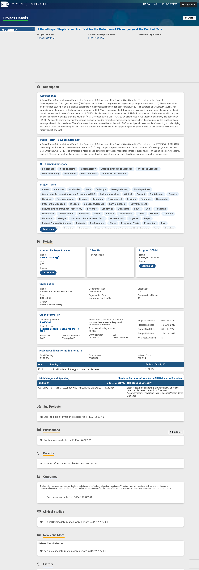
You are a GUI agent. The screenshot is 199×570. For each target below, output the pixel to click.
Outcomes (9, 60)
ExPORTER (169, 4)
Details (7, 36)
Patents (7, 54)
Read (48, 229)
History (7, 78)
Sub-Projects (11, 42)
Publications (10, 48)
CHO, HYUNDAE (49, 257)
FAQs (146, 4)
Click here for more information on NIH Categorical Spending (150, 378)
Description (17, 29)
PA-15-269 (45, 322)
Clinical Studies (11, 66)
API (156, 4)
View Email (48, 272)
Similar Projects (12, 84)
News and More (12, 72)
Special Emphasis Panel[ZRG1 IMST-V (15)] (59, 330)
